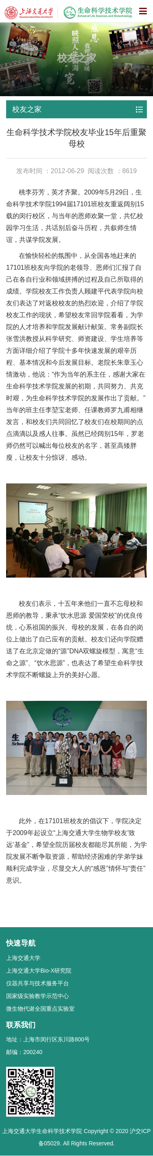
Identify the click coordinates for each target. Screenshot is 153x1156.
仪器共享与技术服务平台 (37, 983)
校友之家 (27, 109)
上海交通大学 (23, 958)
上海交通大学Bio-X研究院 (38, 970)
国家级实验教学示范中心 (37, 996)
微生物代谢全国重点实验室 (40, 1008)
